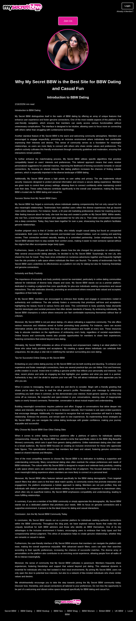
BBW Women (88, 611)
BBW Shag (72, 611)
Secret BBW (10, 611)
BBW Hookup (43, 611)
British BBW (104, 611)
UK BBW (119, 611)
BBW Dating (26, 611)
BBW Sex (58, 611)
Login (127, 6)
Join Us (68, 21)
